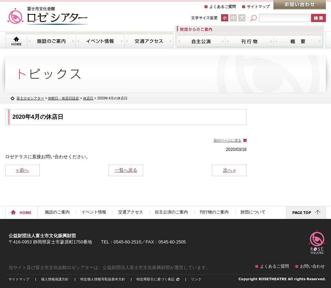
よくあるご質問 (222, 6)
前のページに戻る (227, 140)
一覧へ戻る (126, 170)
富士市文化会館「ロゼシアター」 (47, 16)
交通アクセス (148, 39)
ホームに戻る (21, 213)
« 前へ (22, 170)
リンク (196, 279)
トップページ (16, 39)
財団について (298, 39)
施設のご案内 (51, 39)
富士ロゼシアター (30, 98)
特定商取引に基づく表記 (155, 279)
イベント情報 (100, 39)
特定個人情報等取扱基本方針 (102, 279)
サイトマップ (258, 6)
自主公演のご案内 (201, 39)
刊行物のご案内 (249, 39)
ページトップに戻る (306, 213)
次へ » (229, 170)
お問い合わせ (299, 4)
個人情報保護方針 (55, 279)
